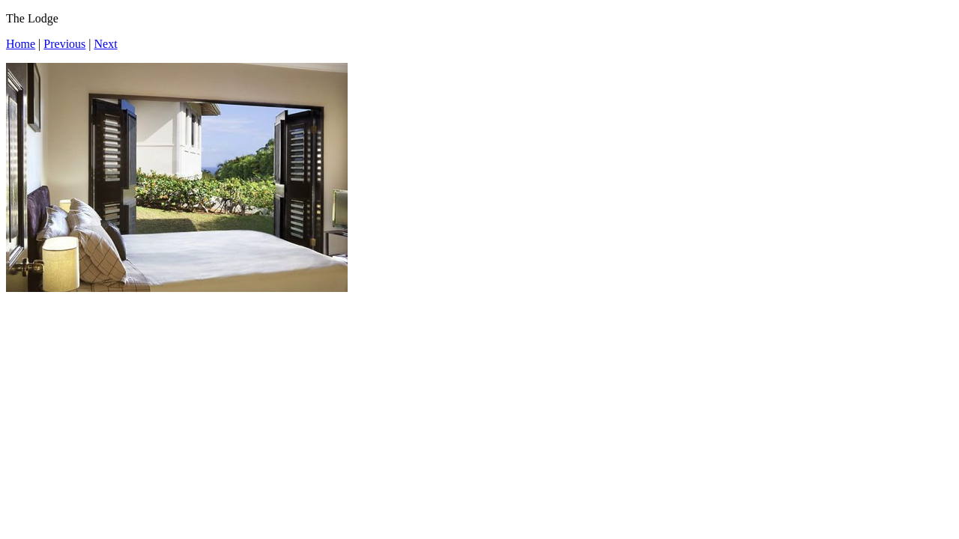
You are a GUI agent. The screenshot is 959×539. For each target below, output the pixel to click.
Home (20, 43)
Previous (64, 43)
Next (106, 43)
